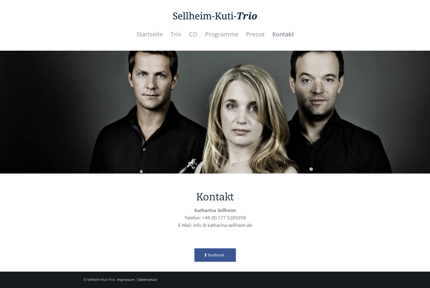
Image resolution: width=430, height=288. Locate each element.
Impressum (125, 279)
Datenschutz (147, 279)
